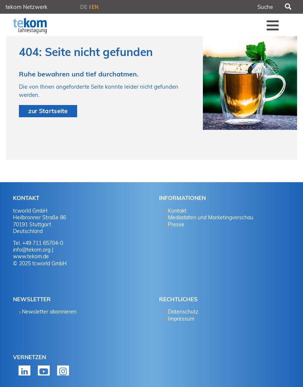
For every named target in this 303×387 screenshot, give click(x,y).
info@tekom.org (31, 249)
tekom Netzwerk (26, 6)
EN (95, 7)
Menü (273, 25)
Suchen (288, 7)
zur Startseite (47, 111)
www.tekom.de (31, 256)
